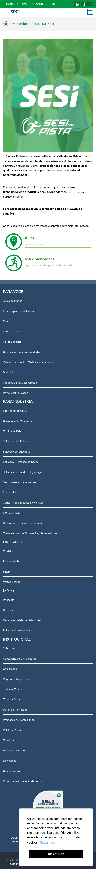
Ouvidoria (8, 740)
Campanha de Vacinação (17, 421)
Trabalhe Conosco (14, 689)
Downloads (9, 760)
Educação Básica (13, 331)
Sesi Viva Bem (11, 513)
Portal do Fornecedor (15, 709)
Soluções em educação (16, 451)
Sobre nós (9, 648)
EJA (5, 321)
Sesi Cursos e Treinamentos (19, 482)
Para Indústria (22, 23)
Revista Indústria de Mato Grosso (23, 620)
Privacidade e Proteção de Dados (23, 781)
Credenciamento (12, 771)
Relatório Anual (12, 730)
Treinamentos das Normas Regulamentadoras (30, 533)
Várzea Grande (11, 582)
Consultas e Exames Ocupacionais (23, 523)
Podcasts (8, 599)
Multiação (9, 372)
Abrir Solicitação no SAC (17, 750)
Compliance (10, 668)
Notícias (8, 610)
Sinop (6, 571)
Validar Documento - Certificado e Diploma (28, 362)
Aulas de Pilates (12, 301)
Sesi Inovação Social (15, 410)
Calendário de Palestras (17, 441)
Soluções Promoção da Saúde (20, 462)
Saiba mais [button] (47, 842)
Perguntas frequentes (16, 679)
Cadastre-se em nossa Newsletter (23, 502)
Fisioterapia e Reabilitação (18, 311)
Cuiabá (7, 551)
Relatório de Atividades (17, 630)
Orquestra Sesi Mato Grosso (20, 382)
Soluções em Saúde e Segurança (22, 472)
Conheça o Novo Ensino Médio (21, 352)
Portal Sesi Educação (15, 393)
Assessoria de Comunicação (20, 658)
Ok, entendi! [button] (56, 854)
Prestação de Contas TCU (18, 720)
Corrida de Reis (12, 341)
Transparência (11, 699)
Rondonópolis (11, 561)
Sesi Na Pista (44, 23)
